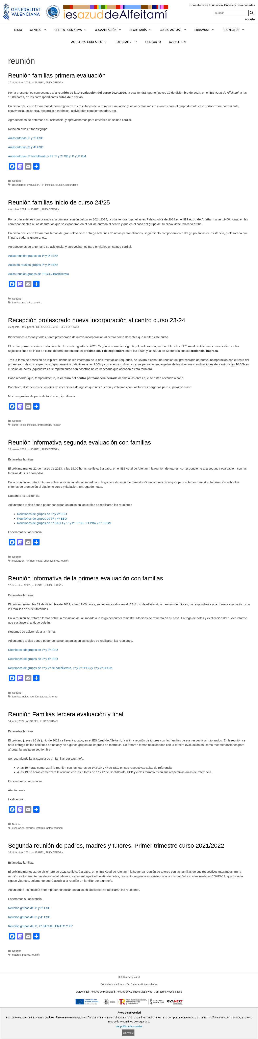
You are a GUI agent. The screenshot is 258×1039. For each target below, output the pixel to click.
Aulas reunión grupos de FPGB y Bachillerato (38, 274)
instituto (49, 184)
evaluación (33, 184)
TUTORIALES (128, 42)
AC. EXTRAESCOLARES (91, 42)
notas (39, 560)
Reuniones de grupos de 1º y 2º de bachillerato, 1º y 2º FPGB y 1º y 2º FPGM (60, 668)
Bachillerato (19, 184)
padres (26, 954)
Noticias (16, 180)
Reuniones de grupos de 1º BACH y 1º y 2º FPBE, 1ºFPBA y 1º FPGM (64, 523)
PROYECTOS (236, 30)
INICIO (18, 30)
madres (16, 954)
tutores (53, 696)
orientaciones (51, 560)
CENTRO (40, 30)
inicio (23, 424)
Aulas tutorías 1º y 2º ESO (25, 138)
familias (30, 560)
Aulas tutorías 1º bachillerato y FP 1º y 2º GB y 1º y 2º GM (47, 156)
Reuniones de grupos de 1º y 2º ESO (42, 514)
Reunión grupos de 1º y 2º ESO (29, 908)
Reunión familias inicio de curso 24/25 (59, 202)
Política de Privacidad (103, 991)
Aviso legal (82, 991)
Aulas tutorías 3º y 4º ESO (25, 147)
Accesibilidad (174, 991)
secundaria (72, 184)
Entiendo (128, 1032)
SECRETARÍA (143, 30)
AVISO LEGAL (178, 42)
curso (15, 424)
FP (42, 184)
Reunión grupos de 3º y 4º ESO (29, 917)
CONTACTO (153, 42)
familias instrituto (21, 302)
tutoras (44, 696)
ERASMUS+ (207, 30)
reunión (59, 184)
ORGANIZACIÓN (110, 30)
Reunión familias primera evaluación (57, 75)
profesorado (44, 424)
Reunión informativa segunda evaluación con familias (79, 442)
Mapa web (146, 991)
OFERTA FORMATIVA (72, 30)
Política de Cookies (128, 991)
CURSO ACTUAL (175, 30)
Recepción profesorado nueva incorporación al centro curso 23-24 (96, 320)
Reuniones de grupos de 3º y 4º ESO (42, 518)
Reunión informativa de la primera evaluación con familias (85, 578)
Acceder (250, 19)
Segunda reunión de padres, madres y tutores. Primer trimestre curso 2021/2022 (116, 845)
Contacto (159, 991)
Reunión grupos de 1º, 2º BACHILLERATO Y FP (40, 926)
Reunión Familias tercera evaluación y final (65, 714)
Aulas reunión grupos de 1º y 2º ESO (33, 255)
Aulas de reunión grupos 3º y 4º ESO (33, 264)
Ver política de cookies (129, 1026)
